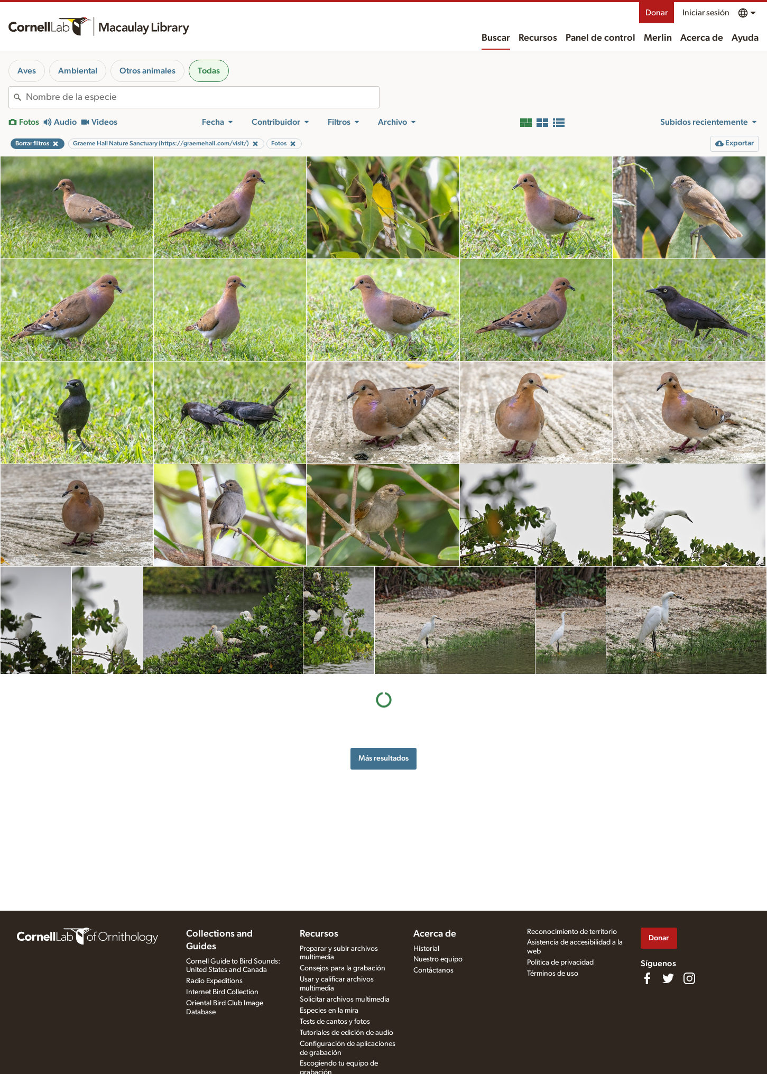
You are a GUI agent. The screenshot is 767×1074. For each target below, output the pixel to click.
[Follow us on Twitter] (668, 978)
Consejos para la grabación (342, 968)
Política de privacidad (560, 962)
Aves (26, 71)
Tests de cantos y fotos (335, 1021)
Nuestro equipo (438, 959)
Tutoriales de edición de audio (346, 1032)
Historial (426, 948)
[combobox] (202, 97)
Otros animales (147, 71)
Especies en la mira (329, 1010)
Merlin (658, 38)
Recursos (538, 38)
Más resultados (383, 758)
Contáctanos (433, 970)
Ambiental (77, 71)
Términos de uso (552, 973)
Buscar (496, 38)
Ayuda (745, 38)
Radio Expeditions (214, 981)
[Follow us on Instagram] (689, 978)
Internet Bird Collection (222, 992)
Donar (656, 12)
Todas (209, 71)
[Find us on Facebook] (647, 978)
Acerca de (701, 38)
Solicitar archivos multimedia (345, 999)
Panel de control (600, 38)
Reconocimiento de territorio (572, 932)
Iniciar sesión (705, 12)
